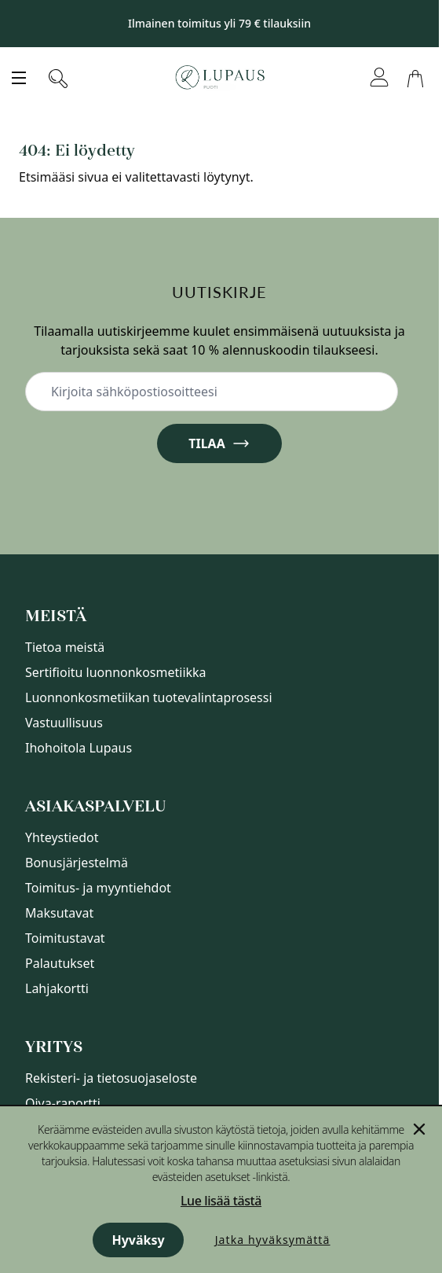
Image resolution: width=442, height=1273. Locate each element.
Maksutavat (59, 913)
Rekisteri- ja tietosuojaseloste (111, 1078)
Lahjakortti (57, 988)
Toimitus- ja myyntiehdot (98, 887)
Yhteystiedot (61, 837)
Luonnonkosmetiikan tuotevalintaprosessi (148, 697)
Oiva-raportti (62, 1103)
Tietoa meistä (64, 647)
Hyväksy (137, 1240)
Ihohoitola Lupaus (78, 747)
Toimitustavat (65, 938)
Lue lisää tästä (221, 1200)
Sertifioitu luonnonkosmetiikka (115, 672)
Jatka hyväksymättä (273, 1239)
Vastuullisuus (64, 722)
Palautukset (59, 963)
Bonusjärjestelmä (76, 862)
